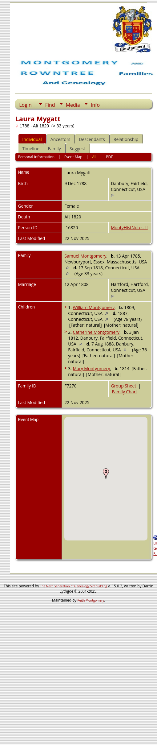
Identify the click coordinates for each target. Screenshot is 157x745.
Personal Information (36, 156)
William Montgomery (94, 307)
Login (25, 104)
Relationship (126, 139)
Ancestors (60, 139)
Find (50, 104)
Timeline (30, 148)
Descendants (92, 139)
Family (54, 148)
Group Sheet (123, 386)
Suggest (77, 148)
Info (95, 104)
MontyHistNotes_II (129, 227)
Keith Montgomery (91, 600)
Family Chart (124, 392)
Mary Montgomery (91, 368)
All (94, 156)
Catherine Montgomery (96, 332)
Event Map (73, 156)
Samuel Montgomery (85, 256)
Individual (32, 139)
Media (73, 104)
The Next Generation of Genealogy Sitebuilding (73, 586)
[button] (106, 473)
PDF (109, 156)
